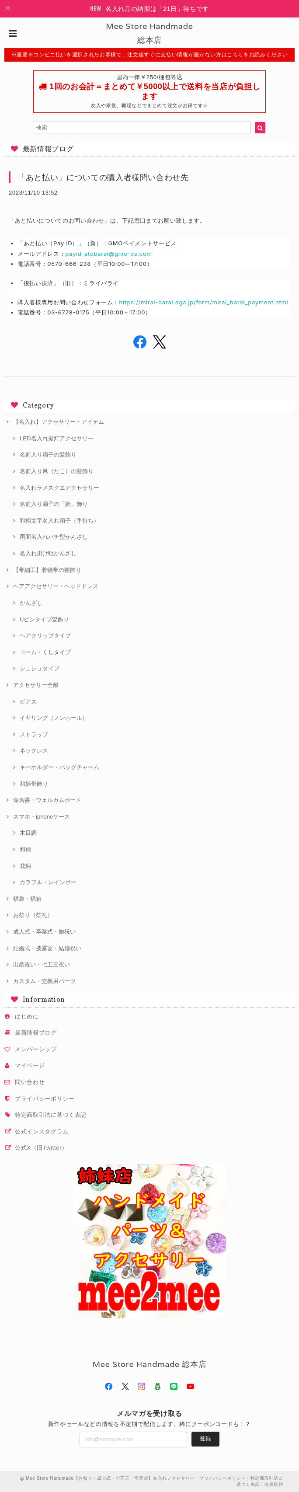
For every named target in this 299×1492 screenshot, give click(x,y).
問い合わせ (30, 1082)
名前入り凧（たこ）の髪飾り (57, 471)
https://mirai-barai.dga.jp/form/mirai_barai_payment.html (203, 302)
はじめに (27, 1016)
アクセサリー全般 (36, 685)
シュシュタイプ (39, 668)
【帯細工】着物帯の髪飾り (47, 570)
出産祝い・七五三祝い (41, 964)
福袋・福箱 (27, 899)
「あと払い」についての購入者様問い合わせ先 (103, 177)
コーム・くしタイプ (45, 652)
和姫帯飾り (34, 784)
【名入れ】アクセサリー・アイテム (58, 421)
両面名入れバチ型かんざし (54, 536)
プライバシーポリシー (45, 1098)
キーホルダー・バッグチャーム (59, 767)
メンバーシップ (36, 1049)
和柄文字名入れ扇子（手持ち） (59, 520)
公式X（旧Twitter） (41, 1147)
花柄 (25, 866)
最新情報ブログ (36, 1032)
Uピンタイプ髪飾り (44, 619)
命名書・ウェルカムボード (47, 800)
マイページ (30, 1065)
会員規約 (273, 1484)
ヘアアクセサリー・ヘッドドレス (55, 586)
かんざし (31, 603)
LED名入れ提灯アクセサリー (57, 438)
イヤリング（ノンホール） (54, 718)
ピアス (28, 701)
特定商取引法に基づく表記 (51, 1115)
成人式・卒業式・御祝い (44, 931)
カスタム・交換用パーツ (44, 981)
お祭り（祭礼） (33, 915)
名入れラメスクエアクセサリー (59, 488)
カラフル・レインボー (48, 882)
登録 (205, 1438)
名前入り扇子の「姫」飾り (54, 504)
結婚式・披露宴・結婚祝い (47, 948)
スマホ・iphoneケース (41, 816)
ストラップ (34, 734)
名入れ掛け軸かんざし (48, 553)
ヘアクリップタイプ (45, 635)
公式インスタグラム (42, 1131)
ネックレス (34, 750)
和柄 (25, 849)
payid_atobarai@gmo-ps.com (108, 253)
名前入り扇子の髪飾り (48, 454)
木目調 (28, 833)
